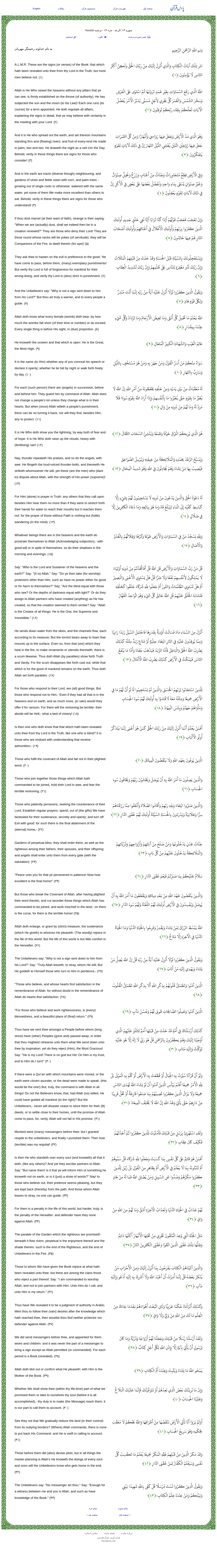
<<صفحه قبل (125, 1515)
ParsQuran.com (109, 1541)
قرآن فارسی (103, 1537)
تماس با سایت (91, 1533)
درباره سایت (127, 1533)
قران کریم (115, 1537)
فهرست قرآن (119, 8)
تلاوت (102, 37)
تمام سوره (123, 1508)
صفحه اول (148, 8)
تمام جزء (93, 1508)
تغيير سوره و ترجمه (139, 37)
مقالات (61, 8)
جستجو (71, 37)
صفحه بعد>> (92, 1515)
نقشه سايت (109, 1533)
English (36, 8)
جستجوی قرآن (88, 8)
